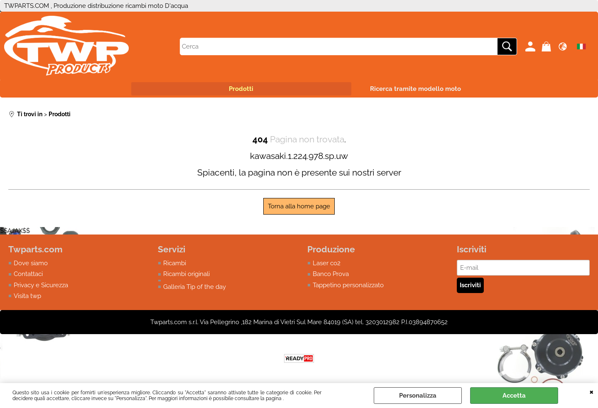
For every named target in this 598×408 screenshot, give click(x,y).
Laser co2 (327, 263)
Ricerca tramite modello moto (415, 89)
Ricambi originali (186, 274)
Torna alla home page (299, 206)
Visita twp (27, 296)
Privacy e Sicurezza (41, 285)
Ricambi (174, 263)
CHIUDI (591, 391)
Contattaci (28, 274)
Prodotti (241, 89)
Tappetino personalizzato (348, 285)
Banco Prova (331, 274)
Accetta (514, 395)
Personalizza (417, 395)
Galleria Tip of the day (194, 287)
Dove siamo (31, 263)
